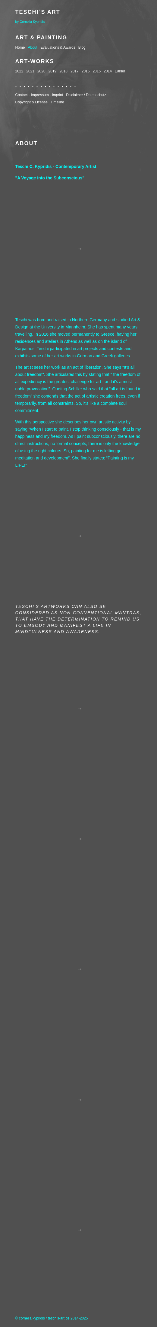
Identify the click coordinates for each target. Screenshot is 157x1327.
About (32, 47)
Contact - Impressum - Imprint (39, 95)
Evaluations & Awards (57, 47)
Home (20, 47)
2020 (41, 71)
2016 (86, 71)
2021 (30, 71)
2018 (63, 71)
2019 (53, 71)
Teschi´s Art (37, 12)
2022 (19, 71)
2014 (108, 71)
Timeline (57, 102)
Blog (82, 47)
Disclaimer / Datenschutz (86, 95)
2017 (75, 71)
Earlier (120, 71)
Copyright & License (31, 102)
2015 (97, 71)
